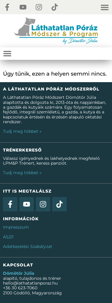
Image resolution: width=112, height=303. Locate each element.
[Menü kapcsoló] (106, 7)
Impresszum (16, 227)
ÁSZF (8, 237)
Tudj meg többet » (22, 131)
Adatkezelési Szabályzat (27, 246)
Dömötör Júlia (18, 273)
